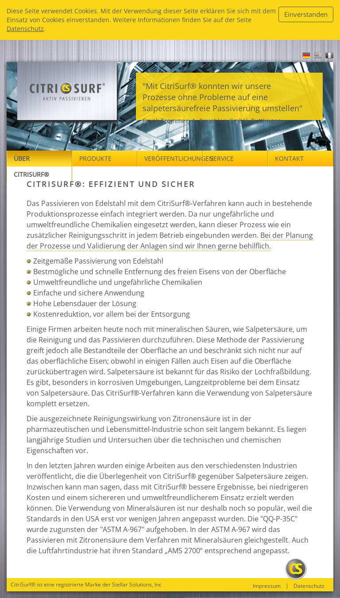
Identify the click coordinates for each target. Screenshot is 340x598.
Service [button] (222, 158)
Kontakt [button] (289, 158)
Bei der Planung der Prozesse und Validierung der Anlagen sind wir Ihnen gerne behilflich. (170, 240)
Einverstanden (306, 14)
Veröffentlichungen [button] (173, 158)
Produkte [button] (95, 158)
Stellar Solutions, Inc (137, 584)
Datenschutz (25, 28)
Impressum (267, 586)
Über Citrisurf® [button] (31, 166)
